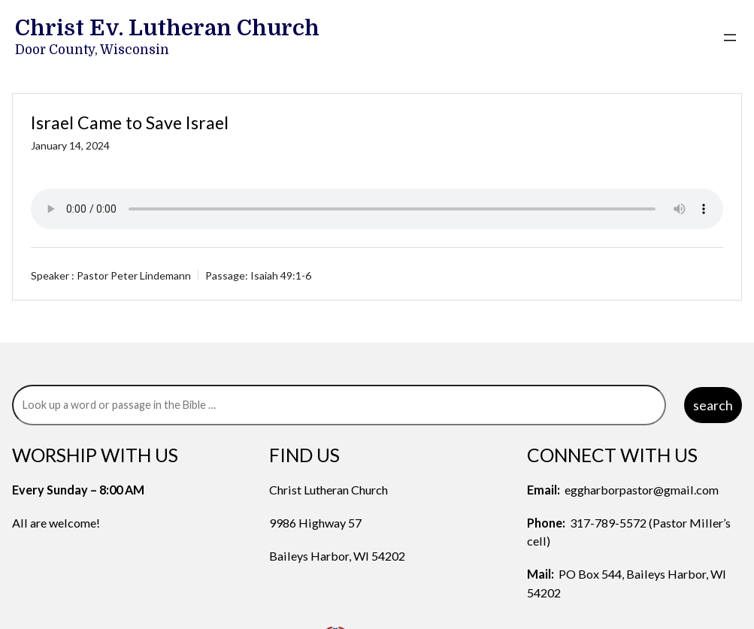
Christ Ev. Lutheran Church (167, 28)
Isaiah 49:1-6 (280, 275)
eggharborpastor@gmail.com (642, 489)
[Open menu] (730, 38)
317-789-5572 (608, 523)
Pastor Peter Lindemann (134, 275)
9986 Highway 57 (315, 523)
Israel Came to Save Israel (130, 122)
